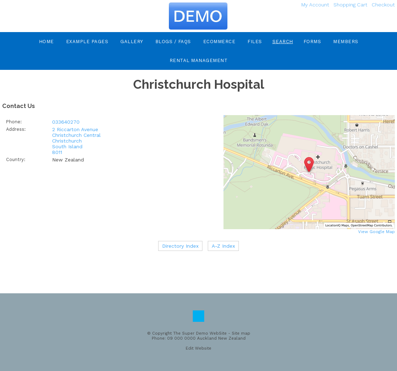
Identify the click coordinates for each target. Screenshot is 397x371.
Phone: (14, 121)
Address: (16, 129)
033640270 (66, 122)
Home (46, 41)
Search (282, 41)
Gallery (131, 41)
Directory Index (180, 246)
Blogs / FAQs (173, 41)
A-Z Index (223, 246)
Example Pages (87, 41)
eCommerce (219, 41)
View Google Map (376, 231)
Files (254, 41)
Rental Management (199, 60)
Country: (15, 159)
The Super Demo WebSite (200, 333)
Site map (241, 333)
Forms (312, 41)
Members (345, 41)
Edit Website (198, 348)
